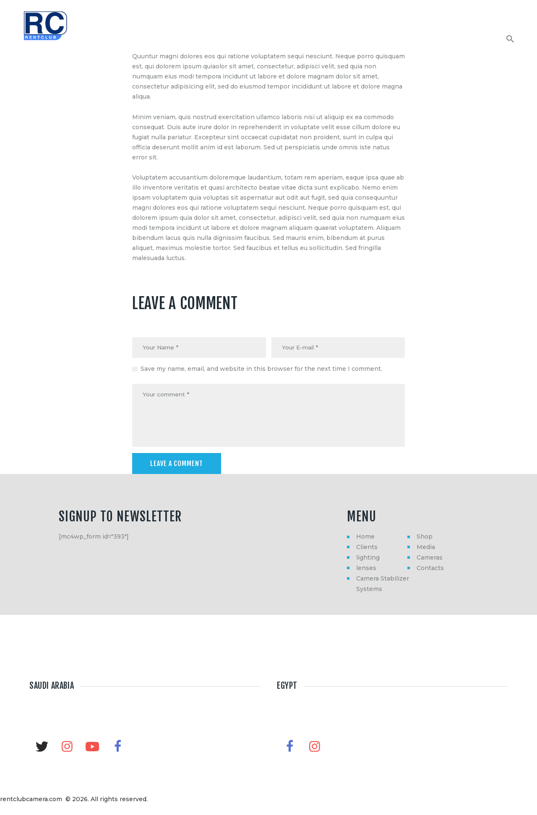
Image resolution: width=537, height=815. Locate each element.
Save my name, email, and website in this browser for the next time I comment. (261, 369)
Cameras (430, 559)
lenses (366, 570)
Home (365, 538)
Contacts (430, 570)
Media (426, 549)
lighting (368, 559)
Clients (367, 549)
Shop (425, 538)
